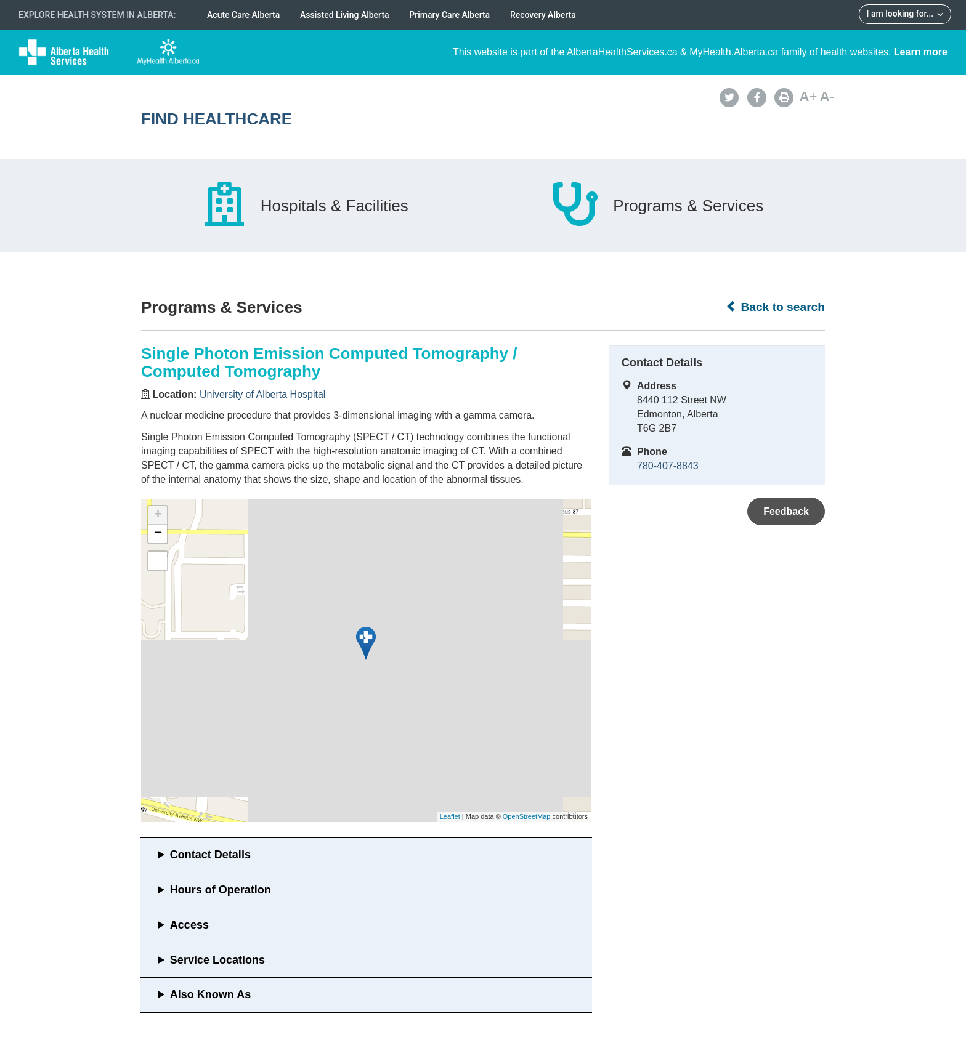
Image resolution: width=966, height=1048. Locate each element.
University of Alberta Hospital (263, 394)
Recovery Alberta (543, 15)
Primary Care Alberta (449, 15)
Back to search (775, 306)
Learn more (921, 52)
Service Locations (217, 960)
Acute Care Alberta (243, 15)
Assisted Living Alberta (344, 15)
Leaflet (450, 816)
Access (189, 925)
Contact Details (210, 854)
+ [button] (158, 515)
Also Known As (210, 994)
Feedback (786, 511)
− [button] (158, 534)
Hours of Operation (220, 890)
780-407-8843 (668, 466)
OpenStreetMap (527, 816)
